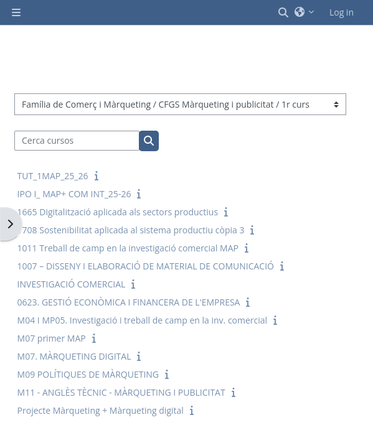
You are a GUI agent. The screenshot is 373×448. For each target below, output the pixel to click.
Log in (341, 12)
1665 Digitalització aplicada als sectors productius (118, 212)
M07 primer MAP (51, 338)
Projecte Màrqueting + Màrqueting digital (100, 410)
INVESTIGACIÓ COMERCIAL (71, 284)
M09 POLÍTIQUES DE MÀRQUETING (88, 374)
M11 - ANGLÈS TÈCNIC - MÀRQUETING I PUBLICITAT (121, 392)
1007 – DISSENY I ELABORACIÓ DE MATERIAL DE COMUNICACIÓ (145, 266)
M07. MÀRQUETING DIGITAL (74, 356)
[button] (284, 12)
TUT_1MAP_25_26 (52, 176)
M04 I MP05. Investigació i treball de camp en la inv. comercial (142, 320)
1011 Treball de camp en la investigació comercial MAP (127, 248)
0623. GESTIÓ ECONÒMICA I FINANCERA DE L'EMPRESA (128, 302)
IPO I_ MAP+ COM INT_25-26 (74, 194)
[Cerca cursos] (77, 141)
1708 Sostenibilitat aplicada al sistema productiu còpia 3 (131, 230)
